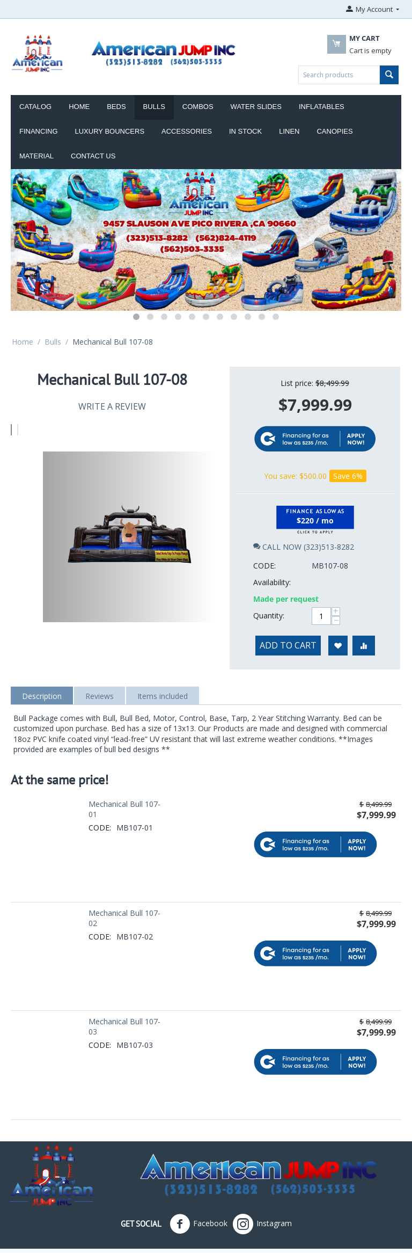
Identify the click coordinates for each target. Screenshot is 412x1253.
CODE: (264, 528)
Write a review (112, 406)
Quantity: (268, 578)
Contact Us (93, 156)
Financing (38, 131)
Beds (116, 107)
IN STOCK (245, 131)
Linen (289, 131)
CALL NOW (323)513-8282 (303, 509)
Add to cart (288, 608)
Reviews (99, 676)
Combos (198, 107)
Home (79, 107)
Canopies (334, 131)
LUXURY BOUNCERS (110, 131)
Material (36, 156)
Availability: (272, 545)
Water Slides (256, 107)
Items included (162, 676)
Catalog (35, 107)
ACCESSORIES (186, 131)
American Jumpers (147, 1241)
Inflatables (321, 107)
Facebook (198, 1204)
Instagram (262, 1204)
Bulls (154, 107)
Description (42, 676)
